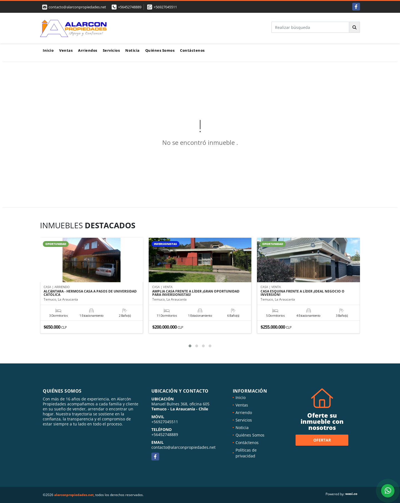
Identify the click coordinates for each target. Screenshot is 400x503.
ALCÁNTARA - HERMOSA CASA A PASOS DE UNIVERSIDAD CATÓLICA (90, 293)
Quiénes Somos (160, 50)
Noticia (132, 50)
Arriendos (87, 50)
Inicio (48, 50)
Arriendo (244, 412)
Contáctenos (192, 50)
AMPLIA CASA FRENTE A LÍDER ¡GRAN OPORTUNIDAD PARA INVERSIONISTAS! (195, 293)
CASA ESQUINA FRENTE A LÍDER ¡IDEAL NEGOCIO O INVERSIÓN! (302, 293)
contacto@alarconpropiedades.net (183, 447)
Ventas (65, 50)
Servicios (111, 50)
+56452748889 (129, 6)
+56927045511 (165, 6)
